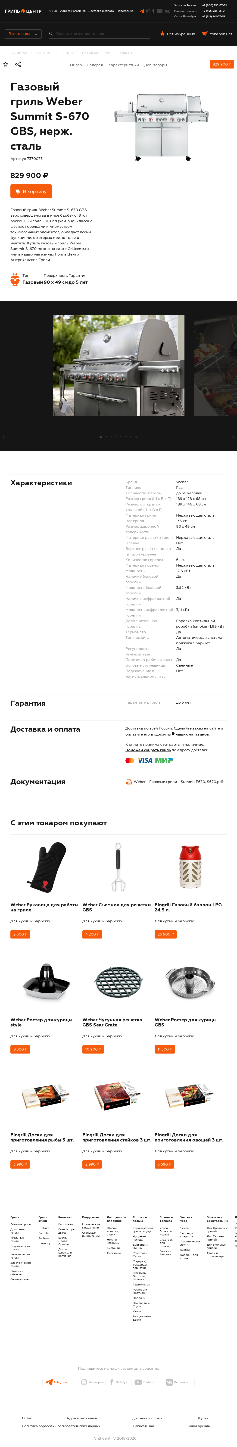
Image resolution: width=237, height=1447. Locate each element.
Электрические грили (20, 1260)
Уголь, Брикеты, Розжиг (166, 1226)
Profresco (44, 1233)
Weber (126, 53)
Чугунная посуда (139, 1233)
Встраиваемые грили (20, 1243)
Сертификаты (19, 1274)
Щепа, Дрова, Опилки (63, 1236)
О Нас (53, 11)
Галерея (95, 65)
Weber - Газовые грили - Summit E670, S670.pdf (178, 782)
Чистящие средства (187, 1230)
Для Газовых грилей (216, 1233)
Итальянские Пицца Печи (91, 1221)
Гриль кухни (42, 1214)
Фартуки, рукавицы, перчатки (140, 1260)
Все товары (23, 34)
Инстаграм (87, 1377)
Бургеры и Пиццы (140, 1242)
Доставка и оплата (101, 11)
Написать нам (126, 11)
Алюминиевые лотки (190, 1238)
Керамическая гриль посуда (143, 1225)
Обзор (76, 65)
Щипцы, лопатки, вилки (113, 1226)
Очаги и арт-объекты (19, 1268)
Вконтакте (195, 1377)
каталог (45, 53)
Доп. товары (155, 65)
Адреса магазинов (73, 11)
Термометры (141, 1280)
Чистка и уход (186, 1214)
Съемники (114, 1248)
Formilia (43, 1228)
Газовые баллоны (166, 1248)
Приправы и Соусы (141, 1300)
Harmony (44, 1238)
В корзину (35, 191)
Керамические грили (20, 1251)
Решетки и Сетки (140, 1250)
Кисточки (113, 1243)
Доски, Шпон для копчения (65, 1248)
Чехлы (184, 1223)
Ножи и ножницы (113, 1237)
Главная (19, 53)
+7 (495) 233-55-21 (213, 11)
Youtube (158, 1377)
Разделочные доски (142, 1313)
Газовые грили (96, 53)
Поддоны (139, 1293)
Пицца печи (90, 1212)
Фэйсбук (122, 1377)
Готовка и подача (140, 1214)
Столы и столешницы (215, 1250)
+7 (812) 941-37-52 (213, 16)
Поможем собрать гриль (148, 750)
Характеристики (123, 65)
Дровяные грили (17, 1226)
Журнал (118, 1413)
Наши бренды (209, 1419)
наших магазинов (192, 734)
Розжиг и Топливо (166, 1214)
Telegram (50, 1377)
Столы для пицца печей (91, 1230)
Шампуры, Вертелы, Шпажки (140, 1271)
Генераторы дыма (66, 1226)
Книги (137, 1306)
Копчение (65, 1212)
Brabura (44, 1223)
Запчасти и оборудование (217, 1214)
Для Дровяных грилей (217, 1225)
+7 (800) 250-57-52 (214, 5)
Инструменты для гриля (116, 1214)
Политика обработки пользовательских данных (177, 1413)
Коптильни (65, 1219)
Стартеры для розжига (166, 1238)
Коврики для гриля (189, 1252)
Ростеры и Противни (140, 1287)
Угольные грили (17, 1235)
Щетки (185, 1245)
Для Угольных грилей (216, 1242)
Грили (67, 53)
